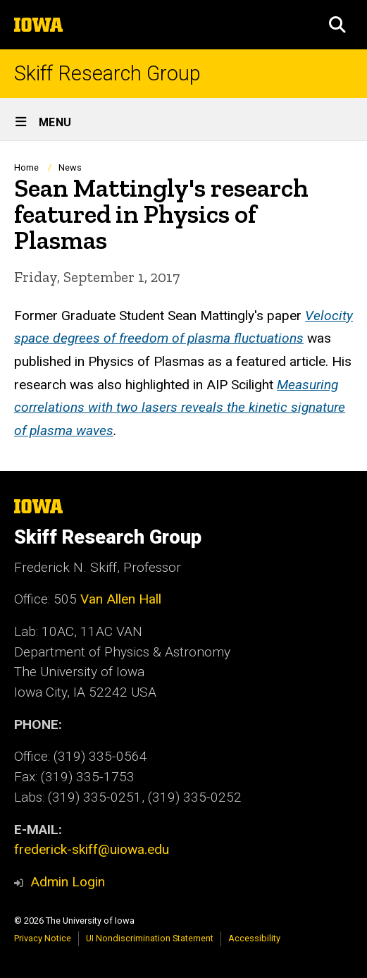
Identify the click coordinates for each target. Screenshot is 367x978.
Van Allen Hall (120, 599)
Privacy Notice (42, 938)
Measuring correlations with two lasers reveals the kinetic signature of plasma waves (179, 407)
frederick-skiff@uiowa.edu (91, 849)
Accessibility (254, 938)
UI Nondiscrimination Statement (149, 938)
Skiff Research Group (107, 73)
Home (26, 167)
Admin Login (67, 882)
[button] (337, 24)
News (70, 167)
